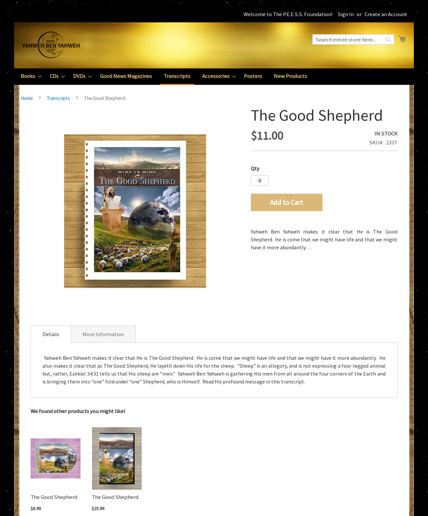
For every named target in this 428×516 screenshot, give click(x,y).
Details (50, 334)
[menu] (214, 76)
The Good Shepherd (54, 497)
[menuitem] (29, 76)
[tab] (51, 334)
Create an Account (386, 14)
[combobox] (353, 39)
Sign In (346, 14)
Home (27, 98)
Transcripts (58, 98)
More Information (103, 334)
